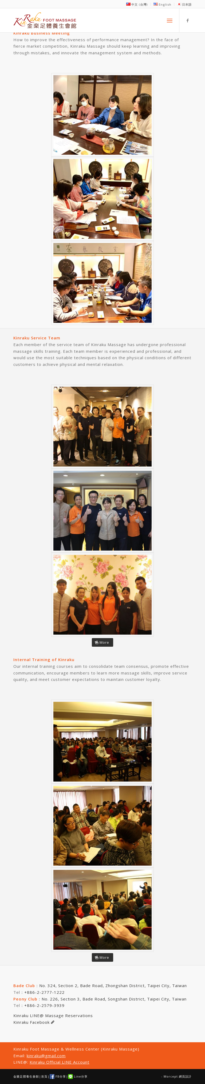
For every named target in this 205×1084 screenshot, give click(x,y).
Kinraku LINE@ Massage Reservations (53, 1015)
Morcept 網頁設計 (178, 1076)
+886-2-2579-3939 (44, 1005)
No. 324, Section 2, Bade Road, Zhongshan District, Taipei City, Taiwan (113, 985)
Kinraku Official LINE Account (59, 1062)
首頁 (44, 1076)
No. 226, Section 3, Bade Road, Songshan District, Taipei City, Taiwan (114, 999)
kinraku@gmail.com (46, 1055)
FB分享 (58, 1076)
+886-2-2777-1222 (44, 992)
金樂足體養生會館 (26, 1076)
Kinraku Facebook (33, 1022)
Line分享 (78, 1076)
